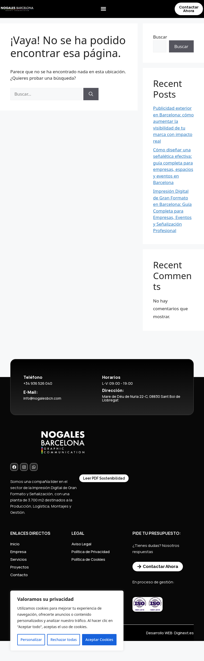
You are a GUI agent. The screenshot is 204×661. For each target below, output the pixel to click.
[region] (66, 621)
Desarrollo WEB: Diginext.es (170, 632)
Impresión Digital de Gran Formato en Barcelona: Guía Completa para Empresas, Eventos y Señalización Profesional (172, 210)
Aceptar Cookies (99, 639)
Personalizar (31, 639)
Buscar (160, 37)
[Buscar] (91, 94)
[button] (103, 9)
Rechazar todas (63, 639)
